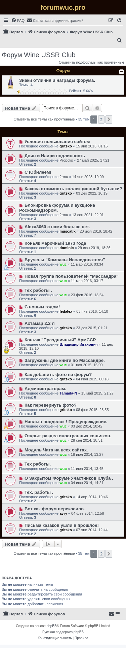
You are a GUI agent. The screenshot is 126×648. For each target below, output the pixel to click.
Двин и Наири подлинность (55, 155)
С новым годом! (42, 306)
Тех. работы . (39, 492)
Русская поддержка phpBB (63, 632)
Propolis (66, 160)
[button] (109, 119)
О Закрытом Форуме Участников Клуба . (69, 478)
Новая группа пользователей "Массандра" (72, 276)
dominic (66, 248)
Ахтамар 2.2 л (40, 323)
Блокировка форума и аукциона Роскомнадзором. (57, 208)
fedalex (65, 311)
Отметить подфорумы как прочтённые (91, 62)
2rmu (63, 177)
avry (63, 513)
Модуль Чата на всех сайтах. (56, 449)
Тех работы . (38, 290)
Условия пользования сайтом (57, 141)
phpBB (52, 626)
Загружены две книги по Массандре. (65, 360)
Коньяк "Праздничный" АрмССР (60, 339)
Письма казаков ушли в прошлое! (62, 525)
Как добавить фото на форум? (58, 374)
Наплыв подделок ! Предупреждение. (66, 421)
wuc (63, 264)
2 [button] (101, 119)
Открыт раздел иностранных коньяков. (68, 435)
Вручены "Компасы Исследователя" (65, 259)
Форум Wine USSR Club (39, 55)
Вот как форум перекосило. (55, 508)
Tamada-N (68, 393)
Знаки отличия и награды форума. (57, 80)
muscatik (67, 231)
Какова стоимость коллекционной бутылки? (73, 188)
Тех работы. (38, 464)
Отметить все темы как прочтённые (44, 119)
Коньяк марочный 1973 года (55, 243)
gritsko (65, 146)
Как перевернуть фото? (51, 405)
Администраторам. (45, 388)
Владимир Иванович (78, 344)
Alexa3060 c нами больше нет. (57, 226)
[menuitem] (18, 20)
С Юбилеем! (38, 172)
